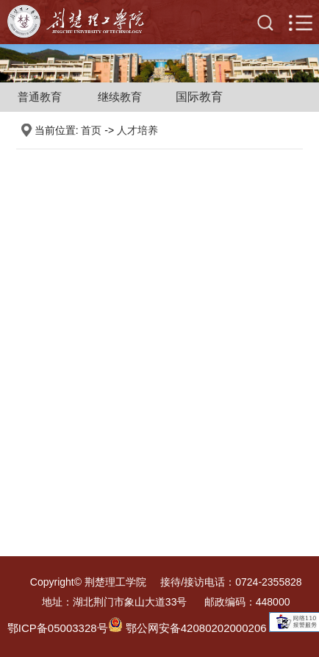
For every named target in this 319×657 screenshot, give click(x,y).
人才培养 (137, 130)
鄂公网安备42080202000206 (187, 628)
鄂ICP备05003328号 (57, 628)
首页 (91, 130)
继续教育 (120, 96)
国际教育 (199, 96)
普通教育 (40, 96)
